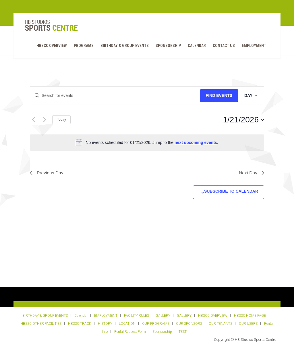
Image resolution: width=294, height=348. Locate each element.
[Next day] (44, 119)
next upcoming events (196, 142)
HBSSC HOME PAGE (250, 316)
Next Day (251, 173)
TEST (183, 332)
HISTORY (105, 324)
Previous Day (47, 173)
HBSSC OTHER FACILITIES (40, 324)
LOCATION (127, 324)
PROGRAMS (84, 45)
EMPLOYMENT (254, 45)
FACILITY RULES (136, 316)
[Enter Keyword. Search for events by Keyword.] (114, 96)
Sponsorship (168, 45)
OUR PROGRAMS (155, 324)
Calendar (197, 45)
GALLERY (163, 316)
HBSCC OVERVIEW (51, 45)
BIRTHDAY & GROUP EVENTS (124, 45)
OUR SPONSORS (189, 324)
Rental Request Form (130, 332)
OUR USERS (248, 324)
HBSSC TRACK (79, 324)
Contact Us (224, 45)
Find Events (217, 95)
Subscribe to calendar (231, 191)
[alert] (147, 142)
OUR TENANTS (220, 324)
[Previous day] (33, 119)
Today (61, 120)
